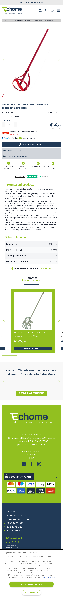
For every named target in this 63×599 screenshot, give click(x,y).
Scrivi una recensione (31, 393)
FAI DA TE (12, 20)
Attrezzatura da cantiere (24, 20)
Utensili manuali (39, 20)
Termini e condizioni (16, 519)
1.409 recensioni (12, 545)
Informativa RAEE (15, 531)
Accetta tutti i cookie (31, 584)
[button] (3, 95)
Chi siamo (10, 512)
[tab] (9, 355)
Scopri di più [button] (14, 134)
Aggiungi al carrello (33, 348)
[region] (31, 574)
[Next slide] (59, 60)
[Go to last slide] (4, 321)
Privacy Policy (13, 523)
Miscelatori (50, 20)
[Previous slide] (4, 60)
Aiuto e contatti (15, 515)
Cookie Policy (13, 527)
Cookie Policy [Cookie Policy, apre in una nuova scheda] (49, 577)
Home (4, 20)
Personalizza (31, 593)
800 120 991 (46, 268)
